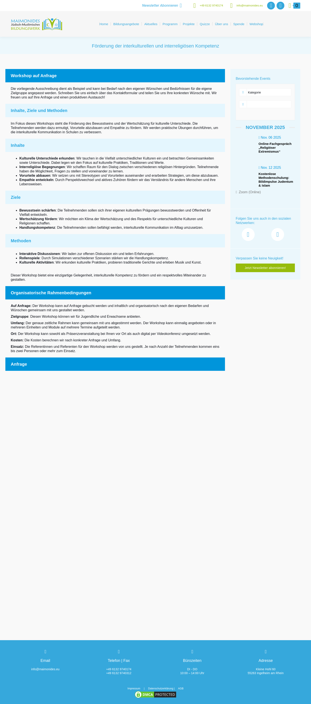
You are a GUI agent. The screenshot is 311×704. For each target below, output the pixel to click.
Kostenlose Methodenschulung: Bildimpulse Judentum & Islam (276, 179)
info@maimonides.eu (245, 5)
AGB (180, 688)
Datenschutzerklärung (160, 688)
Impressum (134, 688)
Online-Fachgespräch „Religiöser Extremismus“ (275, 147)
